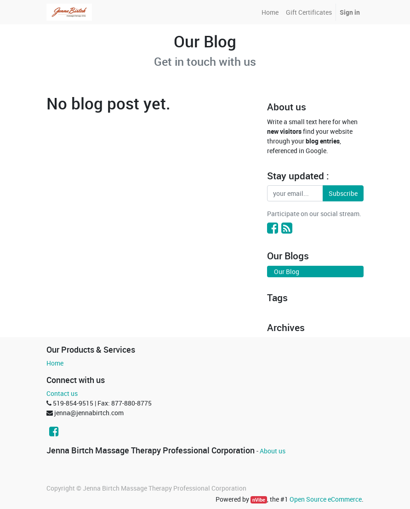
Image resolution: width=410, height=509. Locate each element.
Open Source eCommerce (326, 499)
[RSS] (286, 227)
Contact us (62, 393)
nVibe (258, 500)
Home (54, 363)
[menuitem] (270, 12)
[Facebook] (272, 227)
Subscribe (343, 193)
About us (272, 450)
